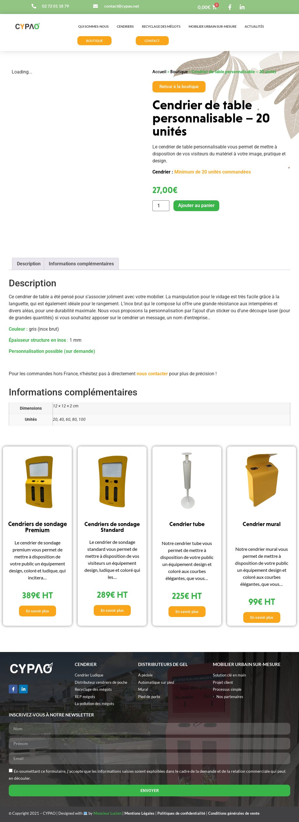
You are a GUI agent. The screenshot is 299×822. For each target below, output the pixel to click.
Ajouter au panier (196, 205)
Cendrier (86, 664)
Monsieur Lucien (107, 813)
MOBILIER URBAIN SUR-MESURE (247, 664)
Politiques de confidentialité (181, 813)
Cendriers (125, 26)
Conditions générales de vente (234, 813)
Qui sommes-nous (93, 26)
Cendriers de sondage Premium (37, 527)
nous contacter (152, 373)
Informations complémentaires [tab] (81, 264)
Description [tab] (29, 264)
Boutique (179, 71)
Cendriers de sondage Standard (112, 527)
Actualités (254, 26)
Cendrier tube (187, 524)
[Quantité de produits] (160, 205)
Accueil (159, 71)
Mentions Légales (139, 813)
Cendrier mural (262, 524)
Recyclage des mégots (161, 26)
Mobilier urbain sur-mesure (213, 26)
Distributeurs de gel (163, 664)
